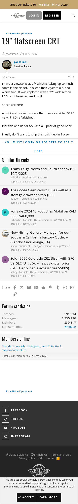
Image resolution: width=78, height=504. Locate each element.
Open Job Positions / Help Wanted (51, 246)
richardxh (15, 220)
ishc (23, 346)
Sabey (13, 272)
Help (40, 458)
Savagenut (33, 346)
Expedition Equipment (34, 198)
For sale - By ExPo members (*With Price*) (47, 220)
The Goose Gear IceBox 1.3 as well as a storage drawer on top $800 (40, 192)
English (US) (39, 454)
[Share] (69, 77)
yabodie (15, 177)
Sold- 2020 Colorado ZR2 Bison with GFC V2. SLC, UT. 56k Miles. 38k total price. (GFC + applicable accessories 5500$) (42, 263)
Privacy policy (26, 458)
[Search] (73, 15)
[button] (5, 15)
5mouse (70, 327)
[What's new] (65, 15)
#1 (74, 76)
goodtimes (11, 54)
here (19, 105)
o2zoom (15, 198)
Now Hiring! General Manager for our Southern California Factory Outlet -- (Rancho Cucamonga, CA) (40, 237)
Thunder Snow (11, 346)
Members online (16, 338)
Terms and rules (61, 454)
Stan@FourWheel (20, 246)
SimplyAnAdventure (14, 350)
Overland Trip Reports (34, 177)
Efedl (58, 346)
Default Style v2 (17, 454)
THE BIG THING (48, 4)
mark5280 (47, 346)
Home (50, 458)
